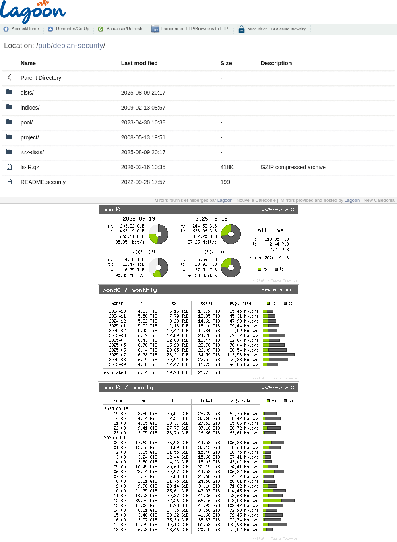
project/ (30, 137)
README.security (43, 182)
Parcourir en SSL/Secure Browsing (276, 29)
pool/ (27, 122)
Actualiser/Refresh (124, 28)
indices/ (30, 107)
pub (44, 45)
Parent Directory (41, 77)
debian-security (78, 45)
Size (226, 63)
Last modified (139, 63)
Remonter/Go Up (72, 28)
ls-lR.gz (30, 167)
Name (28, 63)
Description (276, 63)
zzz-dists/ (32, 152)
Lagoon (225, 200)
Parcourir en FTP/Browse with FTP (193, 28)
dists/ (27, 92)
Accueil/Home (25, 28)
